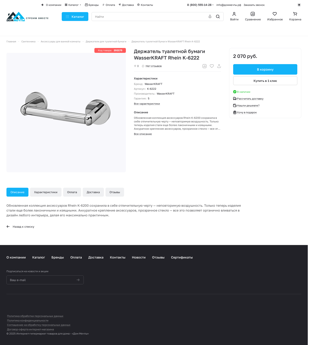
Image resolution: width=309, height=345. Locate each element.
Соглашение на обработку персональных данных (38, 324)
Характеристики (45, 192)
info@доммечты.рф (228, 4)
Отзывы (115, 192)
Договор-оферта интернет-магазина (30, 329)
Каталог (38, 257)
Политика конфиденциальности (27, 320)
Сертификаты (182, 257)
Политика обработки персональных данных (35, 316)
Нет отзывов (152, 66)
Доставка (93, 192)
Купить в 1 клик (265, 80)
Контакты (117, 257)
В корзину (265, 69)
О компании (16, 257)
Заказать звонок (254, 4)
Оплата (72, 192)
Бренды (57, 257)
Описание (17, 192)
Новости (139, 257)
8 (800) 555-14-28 (199, 4)
